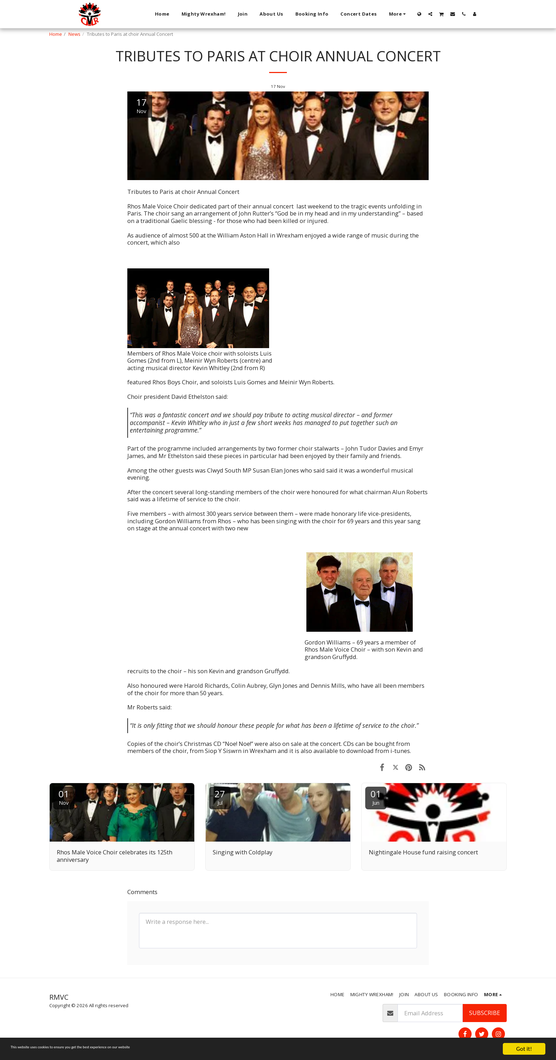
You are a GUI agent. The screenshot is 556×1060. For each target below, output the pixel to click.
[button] (430, 13)
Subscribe (484, 1013)
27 (219, 796)
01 (63, 796)
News (74, 34)
